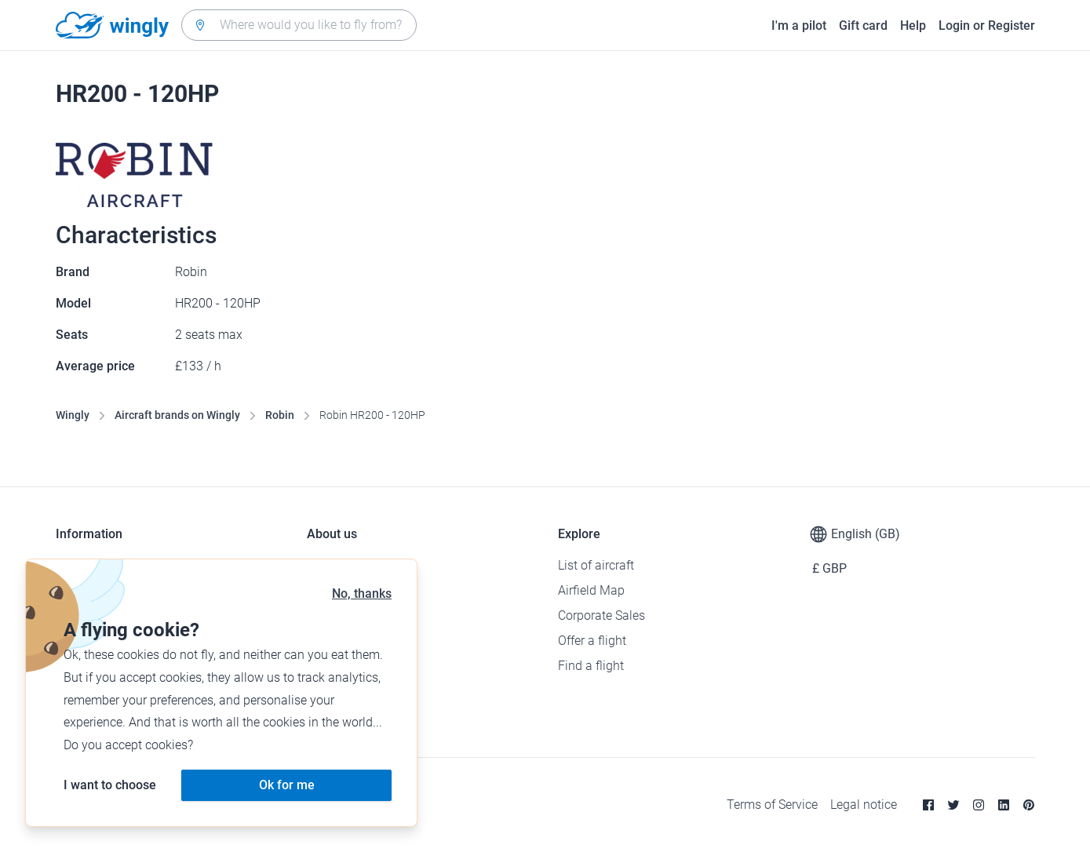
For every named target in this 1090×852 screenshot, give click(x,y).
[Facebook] (928, 805)
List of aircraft (596, 565)
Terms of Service (772, 804)
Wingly (72, 415)
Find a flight (591, 665)
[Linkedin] (1003, 805)
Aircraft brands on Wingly (177, 415)
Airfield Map (591, 590)
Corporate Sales (601, 615)
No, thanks (362, 593)
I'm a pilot (798, 25)
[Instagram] (978, 805)
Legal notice (863, 804)
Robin (279, 415)
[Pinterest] (1029, 805)
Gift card (863, 25)
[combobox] (299, 25)
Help (913, 25)
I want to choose (110, 784)
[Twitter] (953, 805)
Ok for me (287, 784)
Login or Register (987, 25)
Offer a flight (592, 640)
